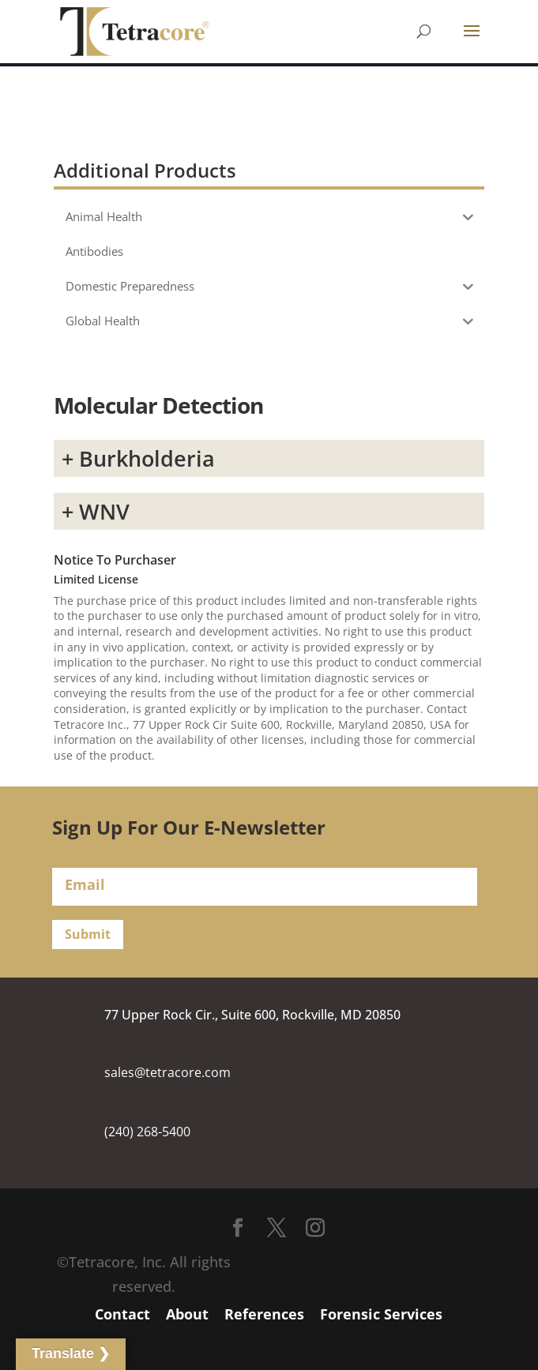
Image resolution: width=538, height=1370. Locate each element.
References (264, 1313)
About (187, 1313)
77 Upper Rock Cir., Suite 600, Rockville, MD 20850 (252, 1014)
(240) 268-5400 (147, 1131)
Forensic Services (381, 1313)
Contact (122, 1313)
